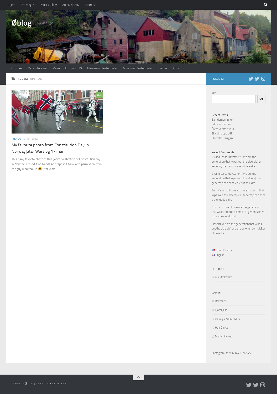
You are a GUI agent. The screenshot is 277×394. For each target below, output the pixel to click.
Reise (56, 68)
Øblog (22, 23)
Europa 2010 (73, 68)
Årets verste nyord (223, 129)
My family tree (223, 277)
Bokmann (221, 301)
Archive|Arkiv (70, 5)
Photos (16, 138)
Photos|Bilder (48, 5)
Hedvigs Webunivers (227, 319)
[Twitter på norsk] (257, 78)
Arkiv (176, 68)
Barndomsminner (222, 119)
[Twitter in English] (251, 78)
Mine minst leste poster (102, 68)
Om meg (26, 5)
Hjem (11, 5)
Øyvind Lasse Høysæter (226, 157)
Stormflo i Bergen (222, 138)
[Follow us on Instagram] (263, 78)
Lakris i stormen (221, 124)
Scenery (90, 5)
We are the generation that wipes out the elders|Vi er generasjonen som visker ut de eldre (236, 161)
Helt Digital (221, 327)
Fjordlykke (221, 310)
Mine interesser (38, 68)
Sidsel (215, 224)
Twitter (162, 68)
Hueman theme (58, 383)
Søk (214, 92)
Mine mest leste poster (138, 68)
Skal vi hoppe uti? (222, 133)
